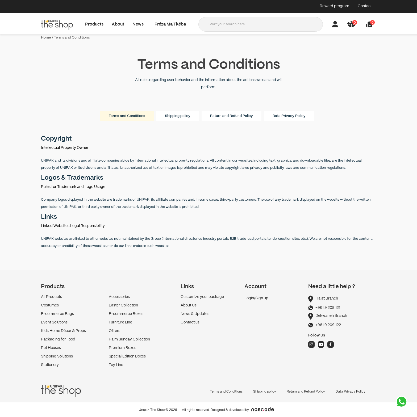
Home (46, 37)
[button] (369, 24)
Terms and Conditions (72, 37)
